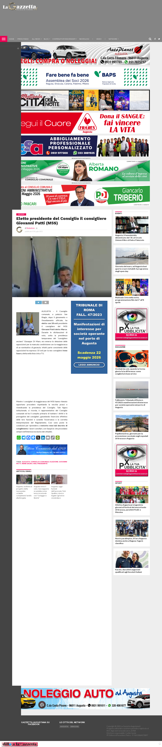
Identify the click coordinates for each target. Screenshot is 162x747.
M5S (35, 463)
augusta (26, 462)
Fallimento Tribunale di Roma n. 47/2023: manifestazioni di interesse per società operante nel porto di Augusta (131, 403)
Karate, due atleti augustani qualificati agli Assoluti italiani (128, 570)
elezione (54, 462)
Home (11, 39)
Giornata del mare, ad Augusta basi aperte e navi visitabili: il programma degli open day (131, 268)
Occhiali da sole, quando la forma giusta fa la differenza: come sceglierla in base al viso (130, 371)
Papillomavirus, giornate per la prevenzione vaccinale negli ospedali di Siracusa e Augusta (131, 436)
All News (36, 39)
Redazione (30, 228)
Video (98, 39)
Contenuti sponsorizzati (63, 39)
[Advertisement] (100, 19)
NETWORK (113, 39)
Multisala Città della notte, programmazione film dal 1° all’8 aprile (129, 299)
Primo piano (23, 39)
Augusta (64, 726)
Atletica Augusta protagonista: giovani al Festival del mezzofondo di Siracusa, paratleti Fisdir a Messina (130, 508)
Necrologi (84, 39)
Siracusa (74, 726)
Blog (46, 39)
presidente (42, 463)
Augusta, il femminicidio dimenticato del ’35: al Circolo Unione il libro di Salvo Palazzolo (129, 237)
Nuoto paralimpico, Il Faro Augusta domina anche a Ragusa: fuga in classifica (131, 540)
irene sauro (27, 463)
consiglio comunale (40, 462)
